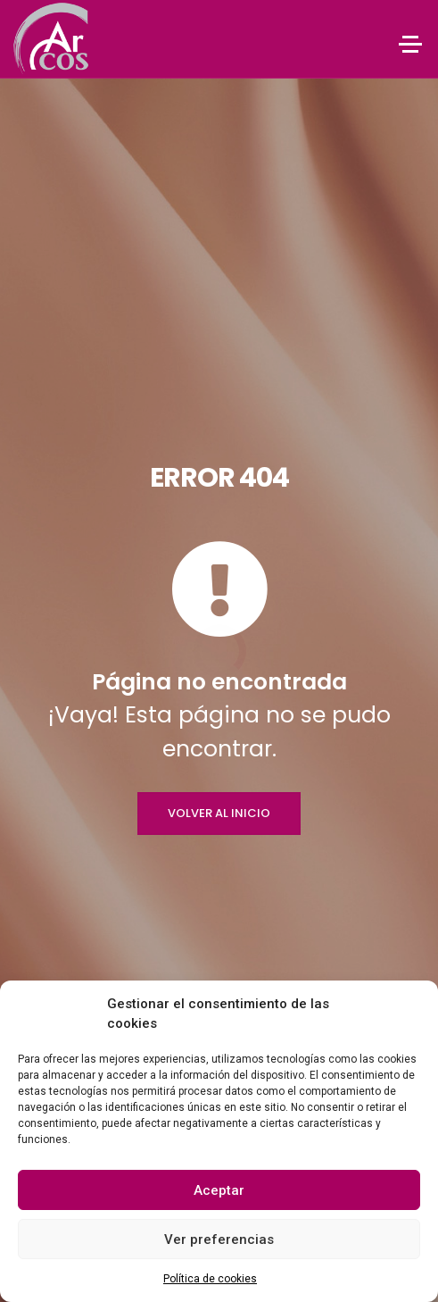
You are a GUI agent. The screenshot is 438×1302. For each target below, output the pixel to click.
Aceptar (219, 1190)
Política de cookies (210, 1279)
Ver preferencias (219, 1239)
